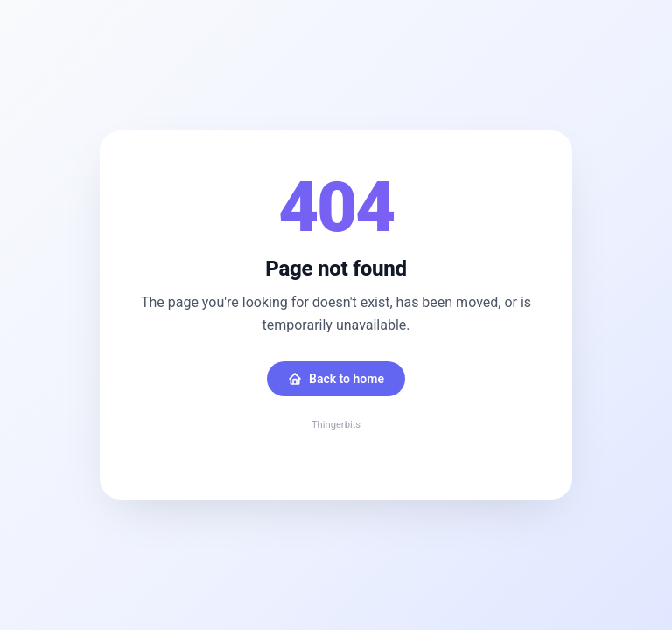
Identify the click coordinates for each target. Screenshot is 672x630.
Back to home (336, 379)
